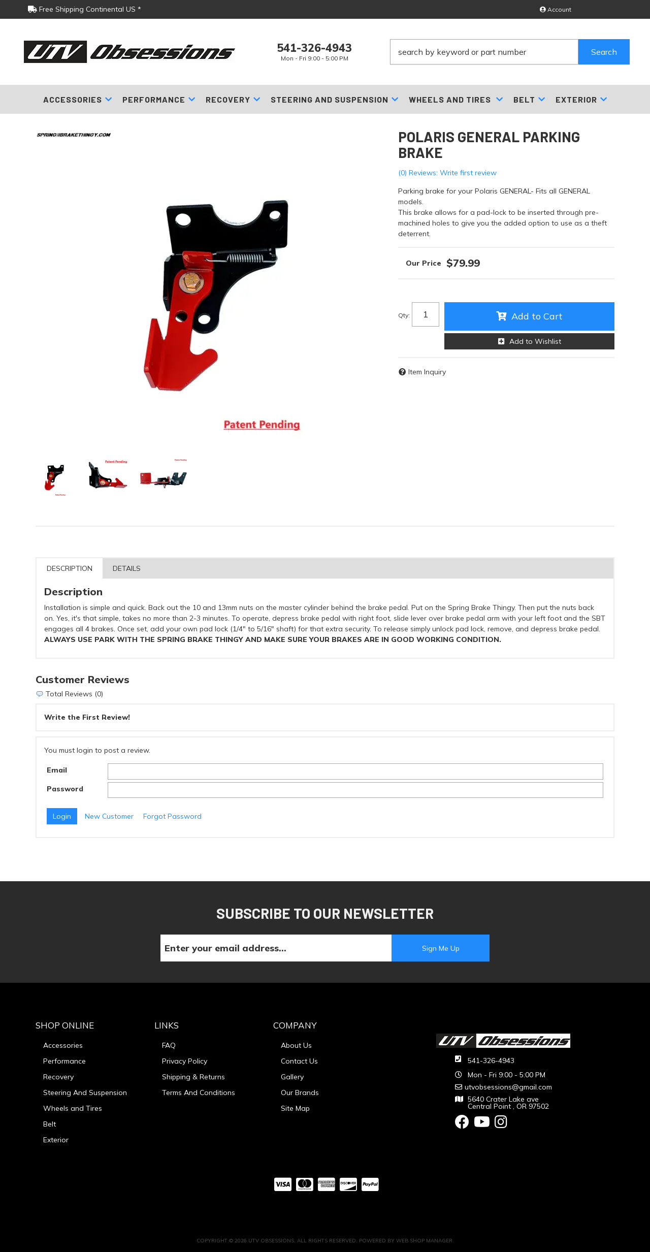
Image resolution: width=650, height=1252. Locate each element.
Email (57, 770)
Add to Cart (537, 316)
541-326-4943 (491, 1060)
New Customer (109, 816)
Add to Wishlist (535, 341)
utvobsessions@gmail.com (508, 1086)
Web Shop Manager (424, 1240)
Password (65, 788)
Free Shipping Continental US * (84, 9)
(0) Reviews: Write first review (447, 172)
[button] (510, 52)
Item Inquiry (427, 371)
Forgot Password (172, 816)
